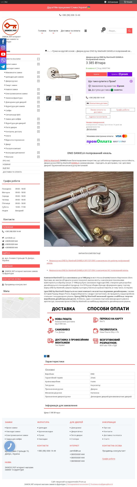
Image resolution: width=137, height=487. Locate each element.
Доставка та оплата (70, 30)
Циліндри (43, 427)
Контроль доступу (14, 131)
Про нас (6, 160)
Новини (6, 164)
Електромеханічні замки (16, 93)
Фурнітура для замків (15, 106)
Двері (8, 144)
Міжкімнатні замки (14, 72)
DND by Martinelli (52, 160)
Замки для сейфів (13, 119)
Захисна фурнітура (14, 98)
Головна (42, 30)
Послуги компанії (13, 148)
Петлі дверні (11, 127)
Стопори (75, 439)
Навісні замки (12, 89)
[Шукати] (129, 30)
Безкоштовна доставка (98, 103)
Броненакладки (46, 431)
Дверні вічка (76, 431)
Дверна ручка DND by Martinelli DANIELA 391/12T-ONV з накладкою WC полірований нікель (88, 270)
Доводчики (76, 427)
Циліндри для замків (15, 77)
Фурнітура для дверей (16, 123)
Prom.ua (82, 482)
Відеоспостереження (15, 140)
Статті (106, 439)
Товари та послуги (11, 59)
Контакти (53, 30)
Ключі (8, 135)
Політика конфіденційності (102, 484)
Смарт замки (11, 85)
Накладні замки (13, 68)
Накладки (43, 439)
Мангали (9, 157)
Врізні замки (11, 64)
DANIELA (75, 163)
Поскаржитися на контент (78, 484)
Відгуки (6, 168)
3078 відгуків (113, 2)
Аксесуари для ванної (15, 152)
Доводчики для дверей (16, 102)
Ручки (41, 435)
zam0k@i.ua (10, 238)
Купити (96, 74)
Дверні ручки (11, 81)
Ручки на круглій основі (63, 51)
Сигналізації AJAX (13, 114)
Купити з (120, 74)
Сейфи (8, 110)
